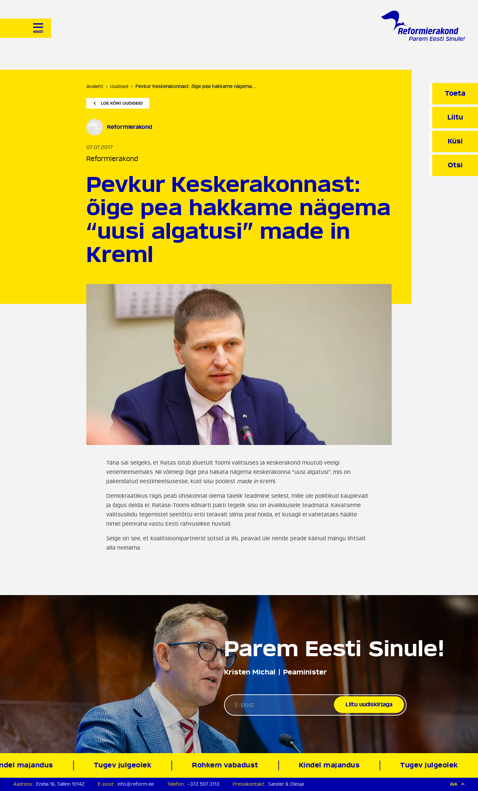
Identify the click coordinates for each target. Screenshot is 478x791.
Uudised (119, 86)
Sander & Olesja (286, 784)
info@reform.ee (136, 784)
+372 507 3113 (203, 784)
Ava (457, 784)
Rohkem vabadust (227, 765)
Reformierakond (112, 159)
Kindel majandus (331, 765)
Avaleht (94, 86)
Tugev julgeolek (125, 765)
